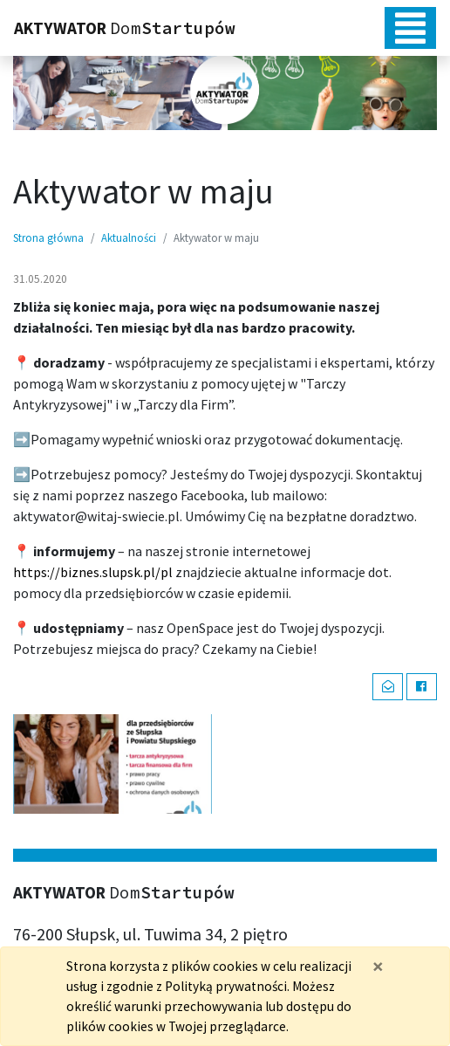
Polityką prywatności (226, 986)
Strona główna (48, 237)
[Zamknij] (378, 966)
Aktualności (128, 237)
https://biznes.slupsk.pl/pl (93, 572)
